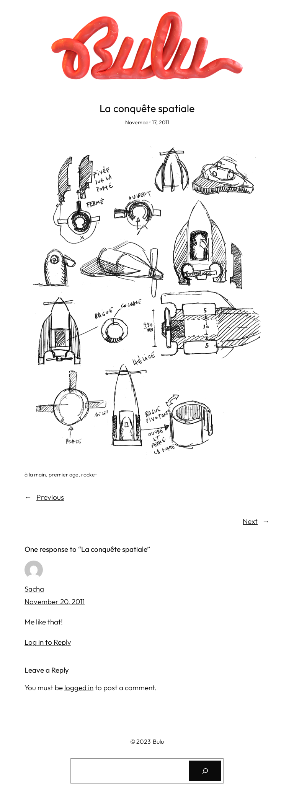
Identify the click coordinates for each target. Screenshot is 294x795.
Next (250, 521)
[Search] (205, 771)
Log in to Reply (47, 642)
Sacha (34, 588)
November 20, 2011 (54, 601)
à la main (35, 474)
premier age (63, 474)
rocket (89, 474)
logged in (78, 687)
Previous (50, 497)
